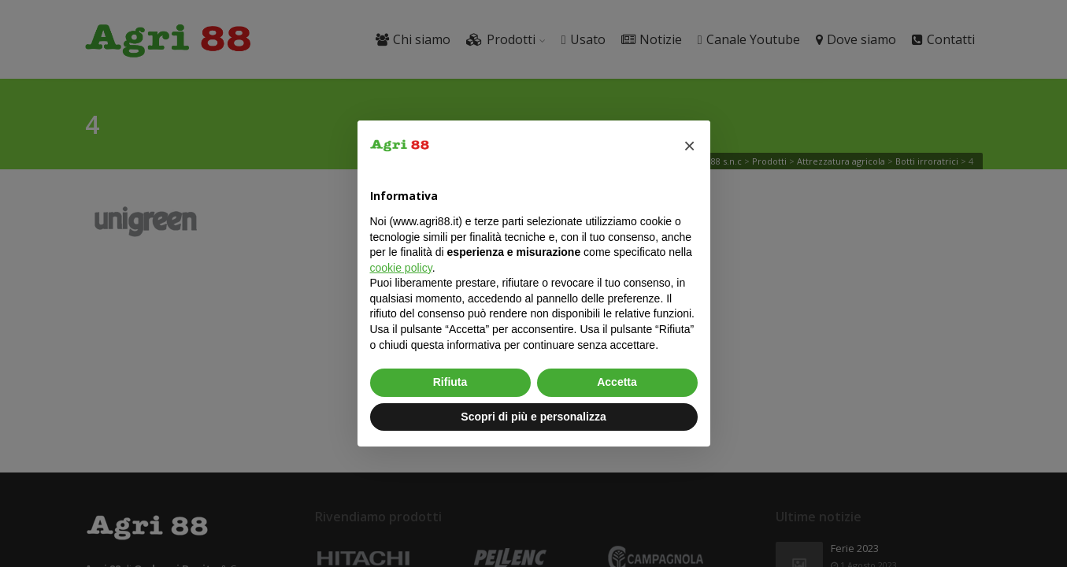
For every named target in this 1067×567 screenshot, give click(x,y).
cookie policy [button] (401, 267)
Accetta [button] (617, 382)
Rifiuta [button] (450, 382)
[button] (689, 145)
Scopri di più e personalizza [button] (533, 416)
